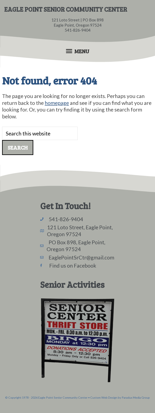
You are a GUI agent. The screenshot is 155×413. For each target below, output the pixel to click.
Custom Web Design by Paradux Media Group (120, 397)
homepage (57, 103)
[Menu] (77, 51)
